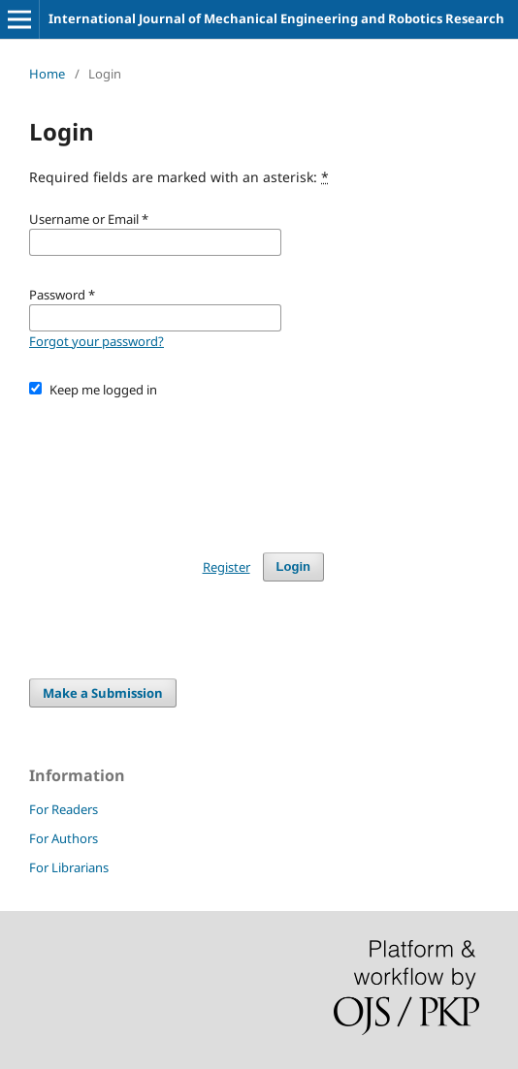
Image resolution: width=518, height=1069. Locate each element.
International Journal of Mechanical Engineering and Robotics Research (276, 18)
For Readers (63, 809)
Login (293, 566)
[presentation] (176, 466)
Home (47, 73)
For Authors (63, 838)
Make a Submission (103, 693)
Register (226, 567)
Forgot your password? (96, 341)
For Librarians (69, 867)
